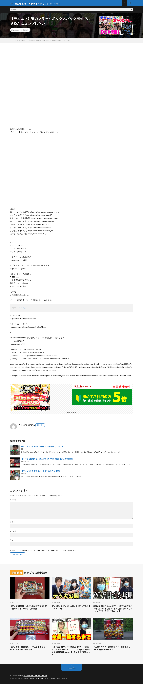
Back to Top (71, 675)
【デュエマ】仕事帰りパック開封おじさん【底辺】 (41, 473)
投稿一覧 (39, 427)
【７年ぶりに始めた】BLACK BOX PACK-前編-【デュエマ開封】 (47, 460)
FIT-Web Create (44, 686)
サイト (12, 542)
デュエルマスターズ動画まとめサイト (36, 683)
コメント (13, 501)
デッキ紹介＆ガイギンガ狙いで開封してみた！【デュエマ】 (71, 609)
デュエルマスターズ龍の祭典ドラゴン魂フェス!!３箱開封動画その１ (113, 654)
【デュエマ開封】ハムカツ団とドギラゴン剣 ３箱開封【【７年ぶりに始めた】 (29, 609)
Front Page (22, 309)
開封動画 (25, 31)
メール (13, 533)
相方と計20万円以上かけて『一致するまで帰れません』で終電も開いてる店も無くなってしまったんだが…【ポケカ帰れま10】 (113, 612)
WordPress (64, 686)
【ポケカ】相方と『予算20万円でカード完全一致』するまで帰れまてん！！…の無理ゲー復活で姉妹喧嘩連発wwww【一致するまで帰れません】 (71, 657)
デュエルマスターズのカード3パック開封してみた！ (42, 448)
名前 (12, 524)
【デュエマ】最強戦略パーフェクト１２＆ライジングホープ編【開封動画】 (29, 654)
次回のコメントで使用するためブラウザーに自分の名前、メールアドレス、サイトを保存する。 (43, 552)
